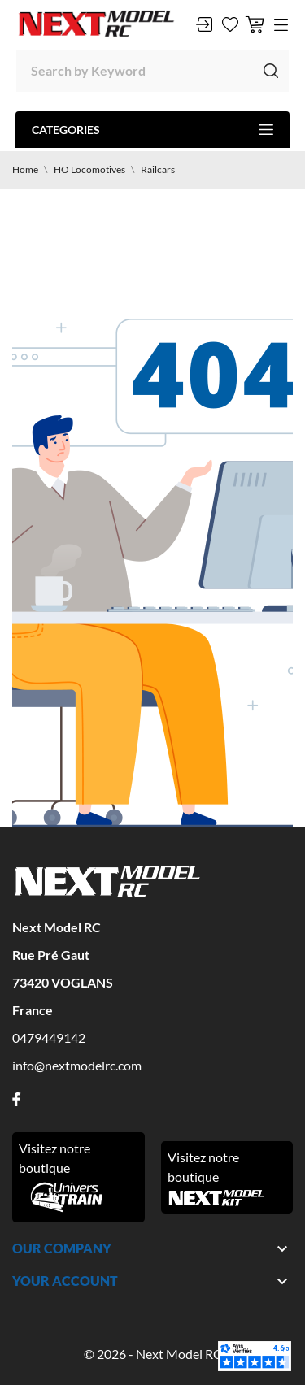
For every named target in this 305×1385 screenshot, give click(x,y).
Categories (152, 130)
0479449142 (48, 1037)
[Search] (152, 71)
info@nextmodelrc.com (77, 1065)
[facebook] (16, 1099)
